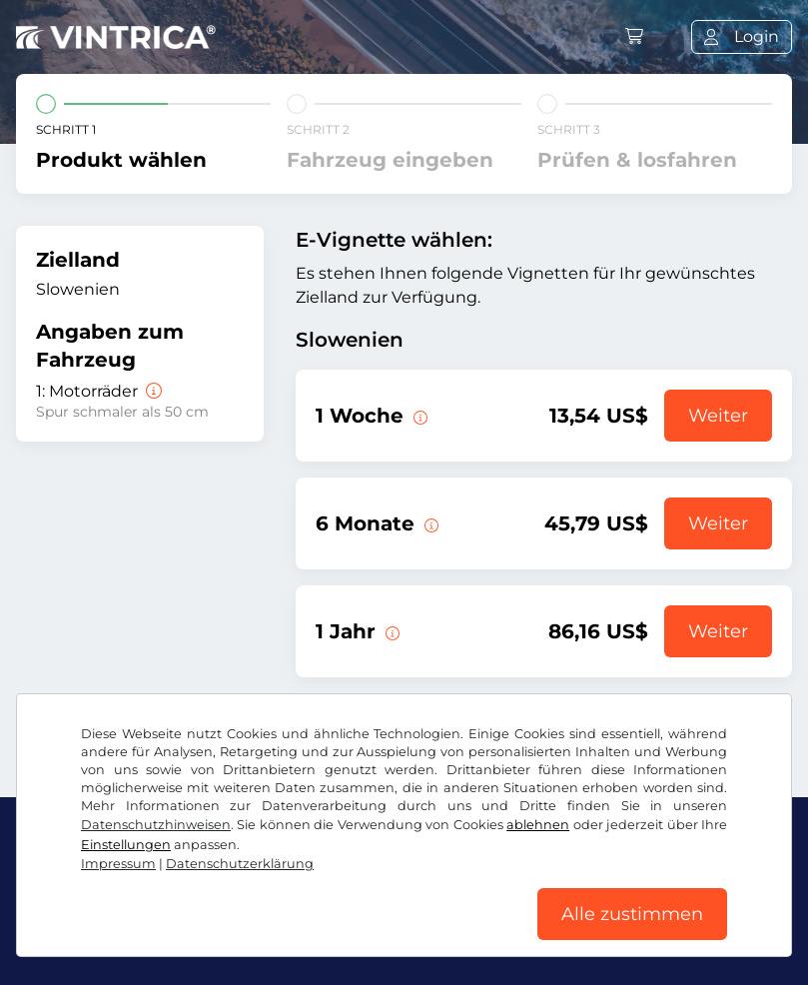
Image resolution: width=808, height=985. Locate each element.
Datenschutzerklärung (240, 863)
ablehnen (537, 824)
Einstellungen (126, 844)
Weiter (718, 416)
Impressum (118, 863)
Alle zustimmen (632, 914)
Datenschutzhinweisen (156, 824)
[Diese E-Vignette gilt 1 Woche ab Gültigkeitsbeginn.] (418, 416)
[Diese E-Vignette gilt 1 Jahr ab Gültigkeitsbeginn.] (391, 631)
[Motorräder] (152, 391)
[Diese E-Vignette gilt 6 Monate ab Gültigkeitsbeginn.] (429, 523)
